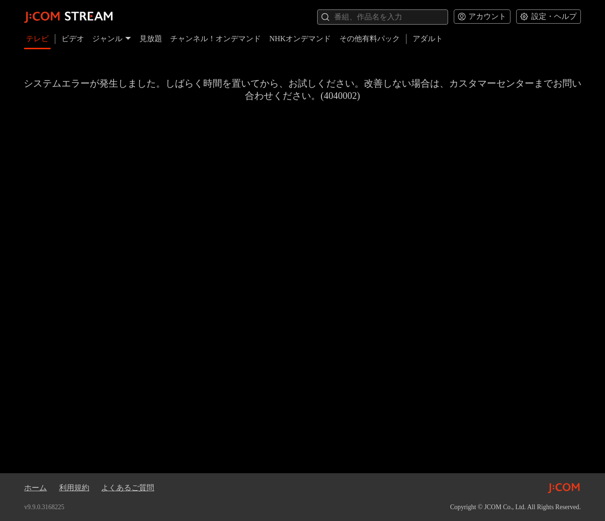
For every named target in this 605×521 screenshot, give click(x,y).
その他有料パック (369, 39)
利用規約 (74, 488)
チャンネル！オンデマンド (215, 39)
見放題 (150, 39)
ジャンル (111, 39)
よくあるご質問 (127, 488)
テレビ (37, 39)
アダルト (428, 39)
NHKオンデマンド (300, 39)
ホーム (35, 488)
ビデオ (72, 39)
